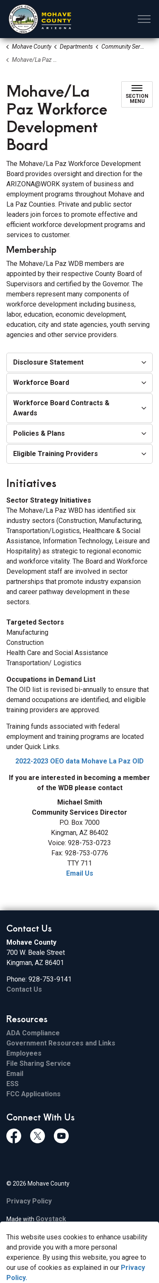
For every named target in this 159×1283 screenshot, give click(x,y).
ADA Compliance (33, 1033)
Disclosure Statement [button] (48, 362)
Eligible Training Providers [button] (55, 454)
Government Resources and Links (60, 1043)
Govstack (51, 1219)
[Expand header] (144, 19)
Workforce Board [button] (41, 383)
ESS (12, 1084)
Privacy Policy (29, 1201)
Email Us (79, 873)
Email (14, 1074)
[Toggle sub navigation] (137, 94)
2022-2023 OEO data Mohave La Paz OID (79, 761)
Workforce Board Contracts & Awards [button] (61, 408)
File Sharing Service (38, 1063)
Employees (24, 1053)
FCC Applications (33, 1094)
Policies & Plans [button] (39, 433)
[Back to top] (79, 1258)
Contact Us (24, 989)
